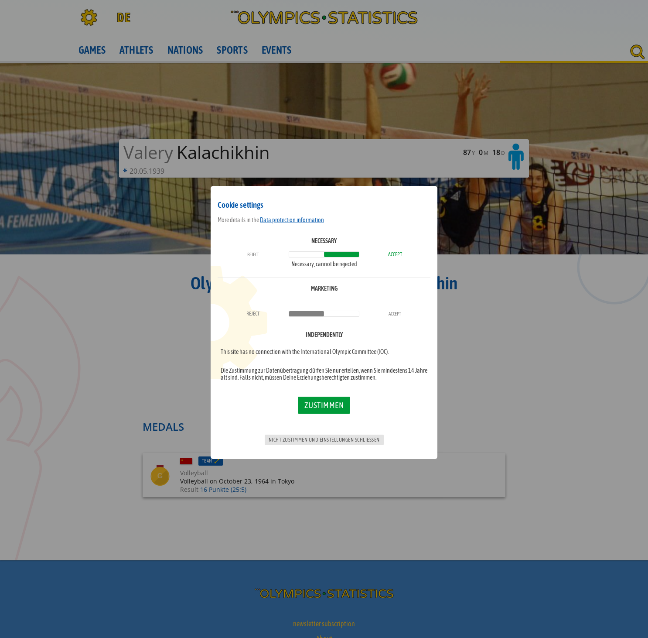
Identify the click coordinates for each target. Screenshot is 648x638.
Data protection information (292, 219)
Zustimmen (324, 405)
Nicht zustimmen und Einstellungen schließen (324, 440)
